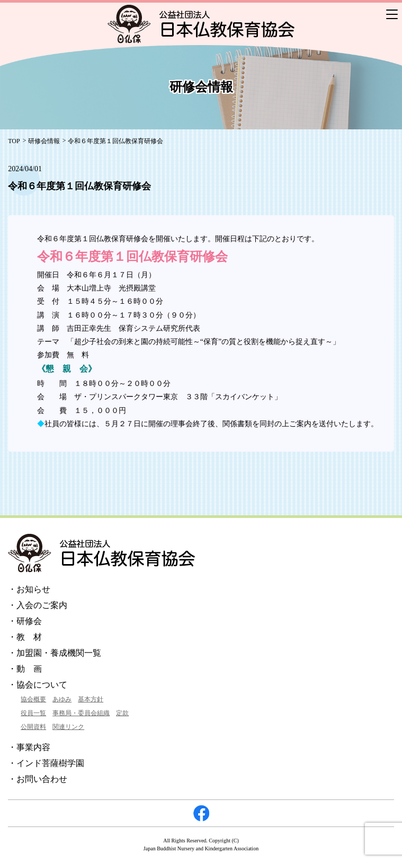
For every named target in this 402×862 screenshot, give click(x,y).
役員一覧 (33, 713)
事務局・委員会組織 (81, 713)
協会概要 (33, 699)
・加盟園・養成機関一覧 (54, 652)
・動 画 (25, 668)
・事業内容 (29, 747)
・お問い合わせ (37, 779)
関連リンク (68, 727)
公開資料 (33, 727)
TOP (14, 141)
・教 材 (25, 636)
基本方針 (90, 699)
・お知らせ (29, 589)
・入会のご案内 (37, 605)
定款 (122, 713)
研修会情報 (44, 141)
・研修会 (25, 621)
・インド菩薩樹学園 (46, 763)
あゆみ (62, 699)
